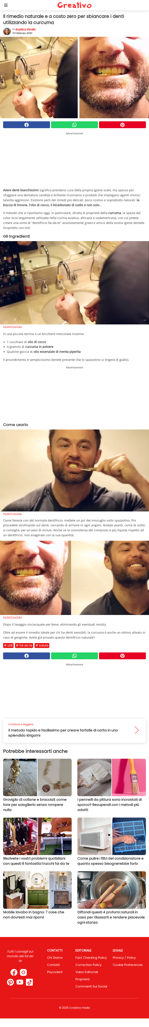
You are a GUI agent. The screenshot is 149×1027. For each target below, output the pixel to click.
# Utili (8, 645)
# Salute (41, 645)
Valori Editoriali (86, 972)
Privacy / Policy (124, 957)
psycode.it (55, 972)
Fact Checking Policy (91, 957)
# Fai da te (24, 645)
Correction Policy (88, 965)
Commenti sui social (91, 986)
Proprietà (82, 979)
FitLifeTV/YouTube (12, 326)
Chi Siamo (55, 957)
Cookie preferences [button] (128, 965)
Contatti (53, 965)
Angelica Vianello (25, 29)
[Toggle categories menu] (6, 5)
